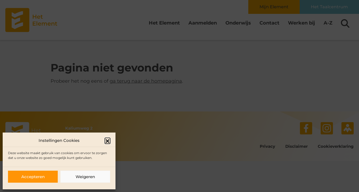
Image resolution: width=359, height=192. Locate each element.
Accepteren (33, 176)
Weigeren (85, 176)
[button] (107, 140)
